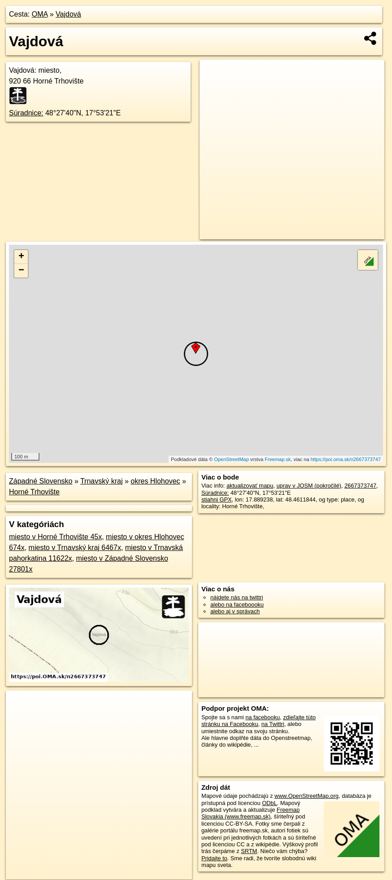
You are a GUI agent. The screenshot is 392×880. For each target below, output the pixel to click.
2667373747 (360, 485)
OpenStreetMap (231, 459)
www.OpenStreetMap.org (306, 795)
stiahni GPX (216, 499)
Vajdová (68, 14)
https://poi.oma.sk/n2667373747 (345, 459)
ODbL (269, 803)
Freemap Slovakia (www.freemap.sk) (250, 813)
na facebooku (262, 717)
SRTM (249, 851)
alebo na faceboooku (237, 604)
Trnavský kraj (101, 481)
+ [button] (21, 257)
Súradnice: (26, 113)
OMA (40, 14)
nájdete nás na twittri (236, 597)
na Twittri (272, 724)
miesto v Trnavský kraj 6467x (75, 547)
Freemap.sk (278, 459)
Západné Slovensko (40, 481)
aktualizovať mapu (249, 485)
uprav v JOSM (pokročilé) (308, 485)
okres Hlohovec (155, 481)
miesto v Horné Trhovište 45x (55, 537)
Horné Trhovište (34, 492)
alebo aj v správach (235, 611)
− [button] (21, 270)
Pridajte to (214, 858)
